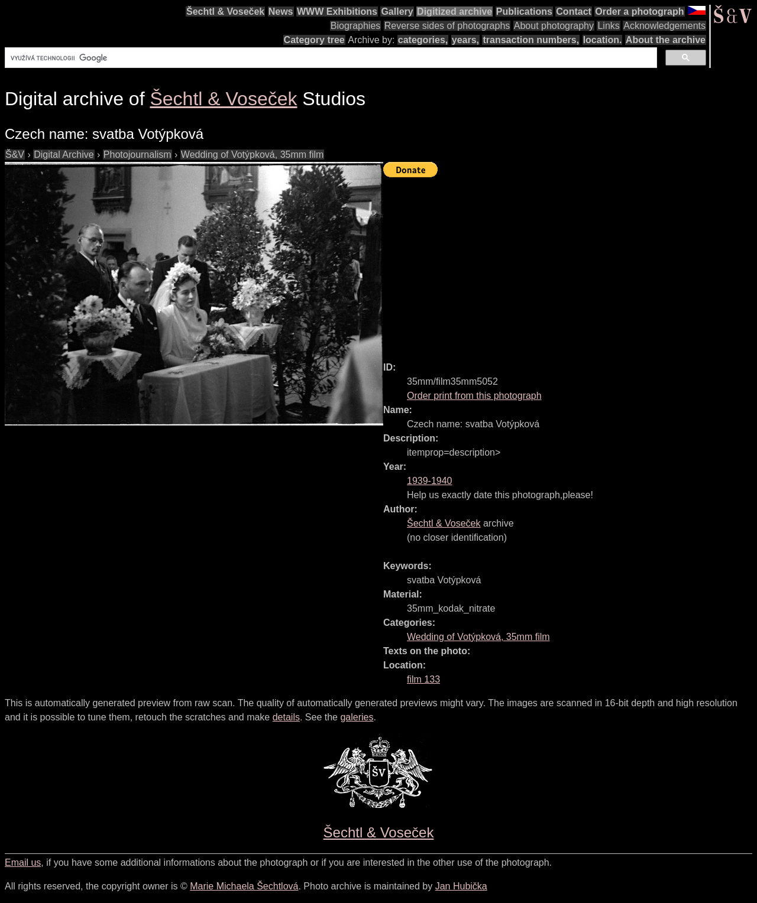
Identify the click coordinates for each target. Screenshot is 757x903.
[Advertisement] (570, 264)
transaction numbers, (531, 40)
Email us (23, 862)
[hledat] (330, 58)
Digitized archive (454, 12)
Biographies (356, 26)
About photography (554, 26)
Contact (573, 12)
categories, (423, 40)
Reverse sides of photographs (447, 26)
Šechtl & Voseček (225, 12)
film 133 (423, 679)
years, (465, 40)
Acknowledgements (664, 26)
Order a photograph (639, 12)
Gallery (397, 12)
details (286, 717)
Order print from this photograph (474, 396)
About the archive (666, 40)
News (280, 12)
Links (608, 26)
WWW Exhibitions (337, 12)
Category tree (314, 40)
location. (602, 40)
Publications (524, 12)
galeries (356, 717)
